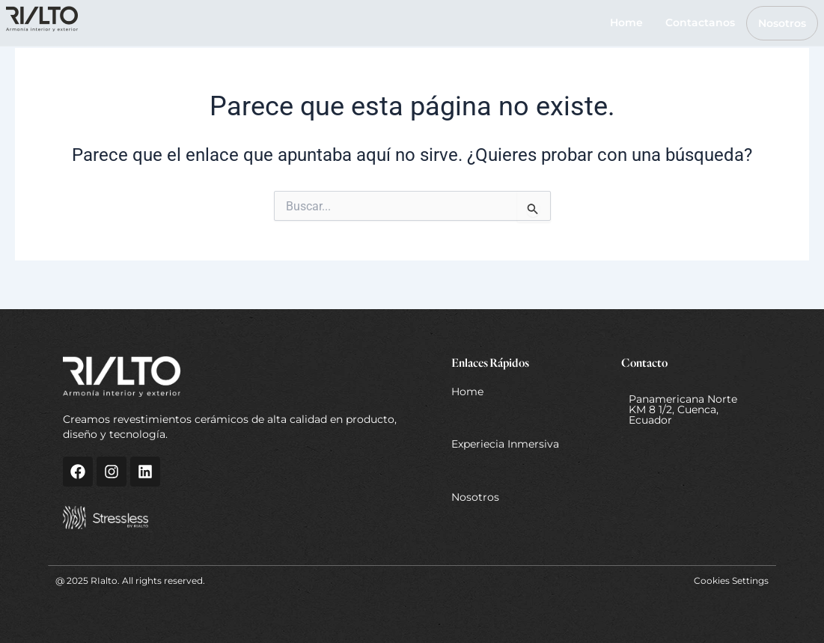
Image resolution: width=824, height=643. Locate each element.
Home (626, 22)
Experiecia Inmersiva (505, 444)
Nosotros (782, 23)
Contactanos (700, 22)
